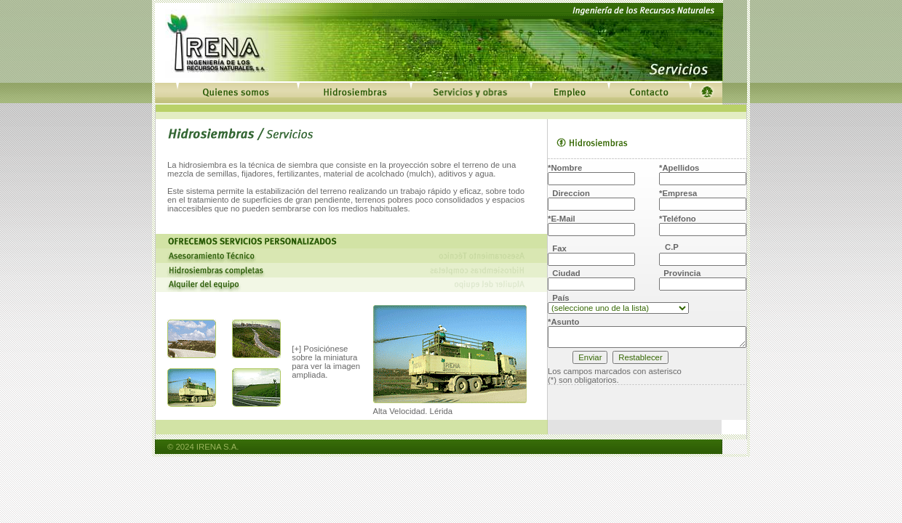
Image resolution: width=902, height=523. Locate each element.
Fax (557, 248)
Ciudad (564, 273)
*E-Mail (561, 218)
